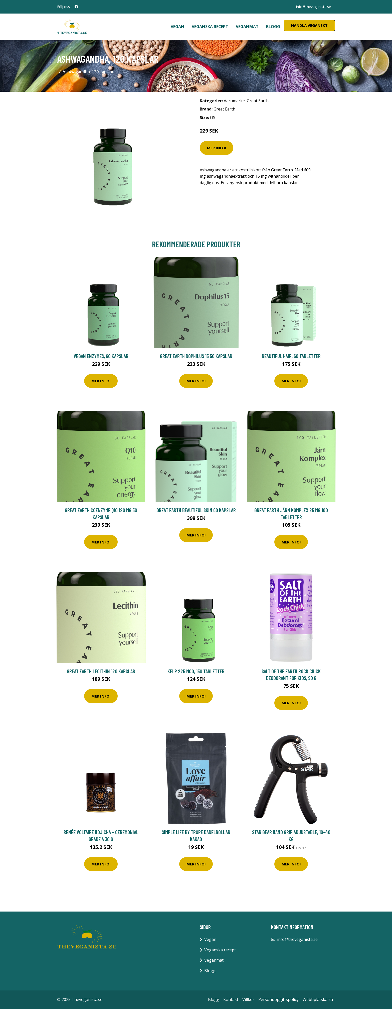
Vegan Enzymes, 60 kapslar (101, 356)
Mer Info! (216, 147)
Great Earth (258, 100)
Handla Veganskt (309, 25)
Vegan (177, 26)
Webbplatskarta (318, 999)
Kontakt (230, 999)
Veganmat (247, 26)
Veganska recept (210, 26)
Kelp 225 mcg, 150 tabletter (196, 671)
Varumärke (234, 100)
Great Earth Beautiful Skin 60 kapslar (196, 510)
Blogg (273, 26)
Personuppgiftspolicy (278, 999)
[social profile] (76, 7)
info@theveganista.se (313, 6)
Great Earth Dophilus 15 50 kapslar (196, 356)
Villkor (248, 999)
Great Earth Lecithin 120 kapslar (101, 671)
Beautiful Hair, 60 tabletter (291, 356)
